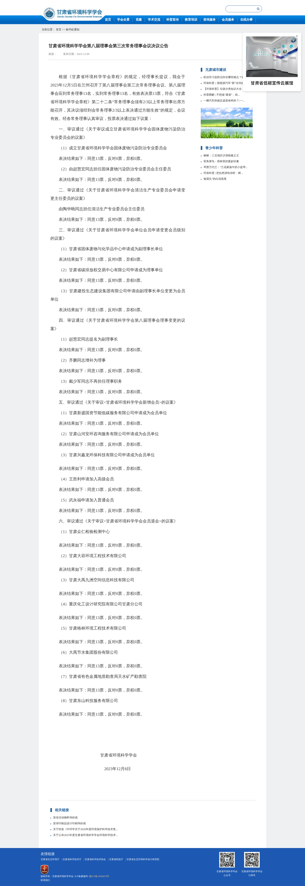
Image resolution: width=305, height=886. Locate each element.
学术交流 (154, 19)
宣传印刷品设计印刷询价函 (69, 823)
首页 (108, 19)
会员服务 (228, 19)
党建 (139, 19)
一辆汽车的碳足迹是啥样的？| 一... (224, 100)
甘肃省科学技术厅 (72, 859)
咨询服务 (209, 19)
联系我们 (45, 880)
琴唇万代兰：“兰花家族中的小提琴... (225, 167)
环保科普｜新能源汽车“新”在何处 (223, 83)
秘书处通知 (72, 29)
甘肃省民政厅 (116, 859)
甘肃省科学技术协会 (95, 859)
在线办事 (246, 19)
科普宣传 (172, 19)
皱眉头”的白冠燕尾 (214, 179)
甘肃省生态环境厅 (50, 859)
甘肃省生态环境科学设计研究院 (143, 859)
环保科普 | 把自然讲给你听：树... (223, 173)
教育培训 (191, 19)
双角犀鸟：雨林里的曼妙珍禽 (221, 161)
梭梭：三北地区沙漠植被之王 (221, 155)
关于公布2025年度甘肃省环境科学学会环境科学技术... (85, 835)
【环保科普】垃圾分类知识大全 (222, 89)
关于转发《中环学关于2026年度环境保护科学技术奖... (85, 829)
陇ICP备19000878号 (99, 876)
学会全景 (123, 19)
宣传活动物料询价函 (65, 817)
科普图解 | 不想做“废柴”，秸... (221, 94)
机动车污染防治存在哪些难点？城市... (226, 77)
